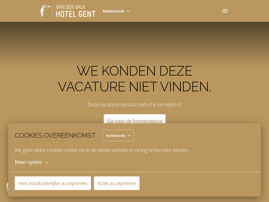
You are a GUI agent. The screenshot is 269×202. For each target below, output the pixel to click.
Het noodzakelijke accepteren (52, 183)
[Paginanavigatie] (225, 10)
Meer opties (31, 162)
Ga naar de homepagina (134, 120)
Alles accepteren (116, 183)
